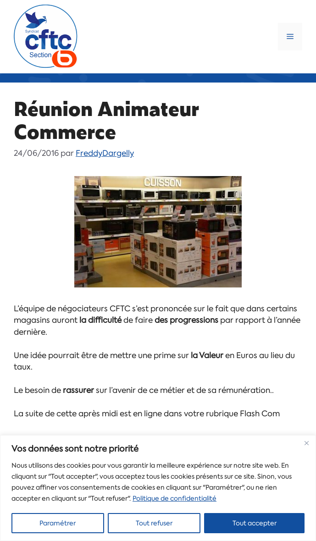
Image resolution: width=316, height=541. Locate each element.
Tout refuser (154, 523)
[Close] (306, 442)
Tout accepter (255, 523)
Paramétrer (57, 523)
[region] (158, 488)
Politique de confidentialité (174, 498)
